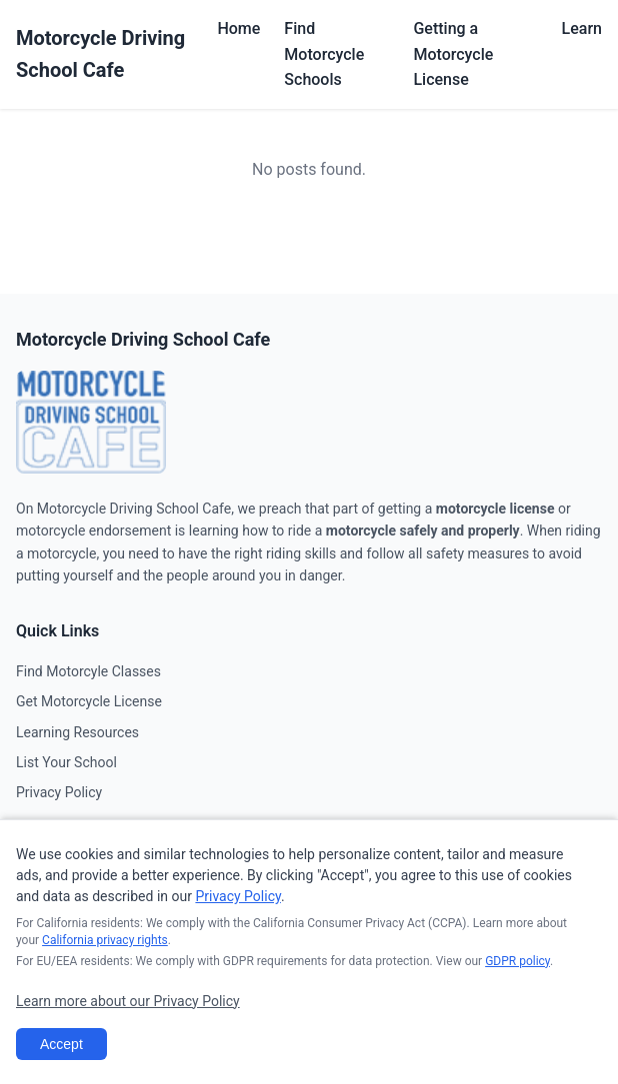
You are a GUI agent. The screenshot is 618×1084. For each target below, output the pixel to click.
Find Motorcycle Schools (324, 54)
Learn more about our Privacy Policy (128, 1001)
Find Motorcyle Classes (88, 671)
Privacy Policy (59, 792)
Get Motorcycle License (89, 701)
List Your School (66, 762)
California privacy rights (105, 940)
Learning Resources (77, 732)
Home (238, 28)
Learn (582, 28)
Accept (61, 1044)
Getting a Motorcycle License (453, 54)
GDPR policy (517, 961)
